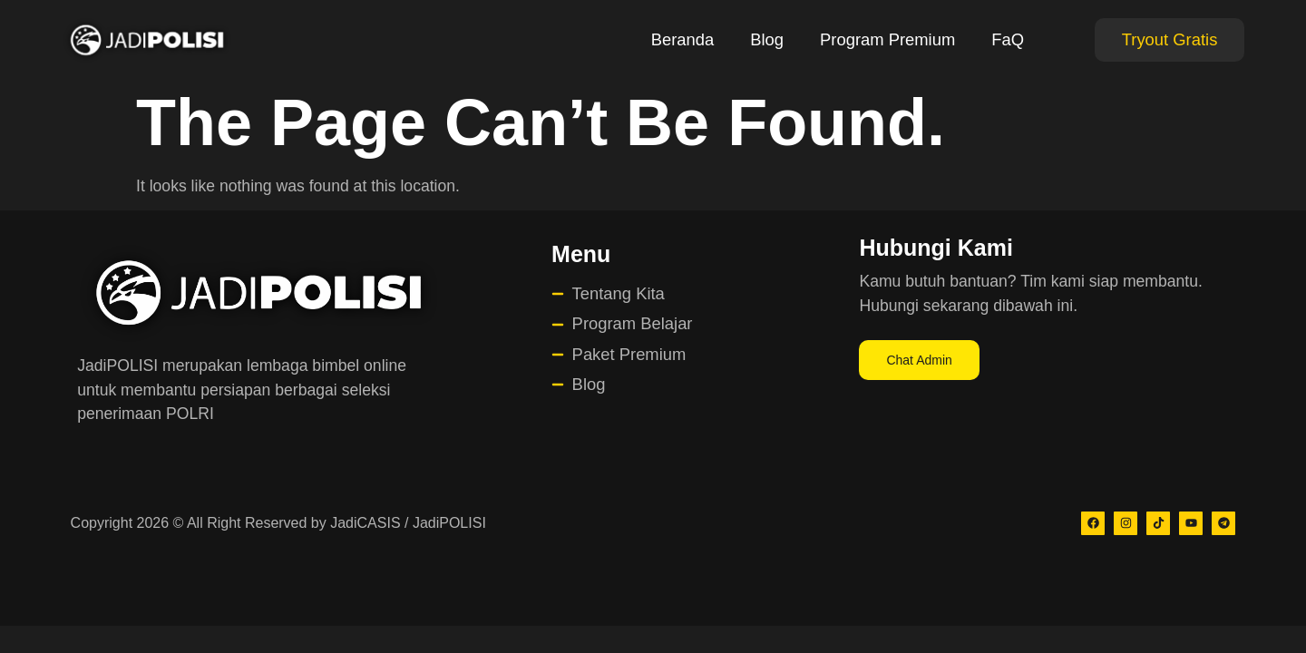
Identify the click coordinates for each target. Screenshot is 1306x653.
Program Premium (887, 39)
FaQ (1007, 39)
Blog (767, 39)
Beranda (683, 39)
